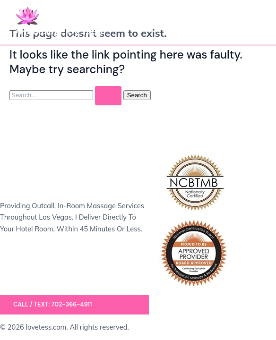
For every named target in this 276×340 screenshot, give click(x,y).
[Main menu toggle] (250, 22)
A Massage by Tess (59, 31)
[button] (74, 304)
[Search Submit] (108, 95)
